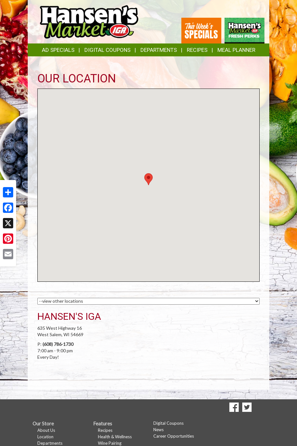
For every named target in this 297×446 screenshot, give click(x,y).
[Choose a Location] (148, 301)
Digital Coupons (107, 50)
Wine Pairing (109, 443)
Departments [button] (158, 50)
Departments (49, 443)
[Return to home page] (88, 21)
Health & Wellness (115, 436)
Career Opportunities (173, 436)
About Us (46, 430)
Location (45, 436)
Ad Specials (58, 50)
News (158, 429)
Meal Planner (236, 50)
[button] (148, 179)
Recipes (197, 50)
